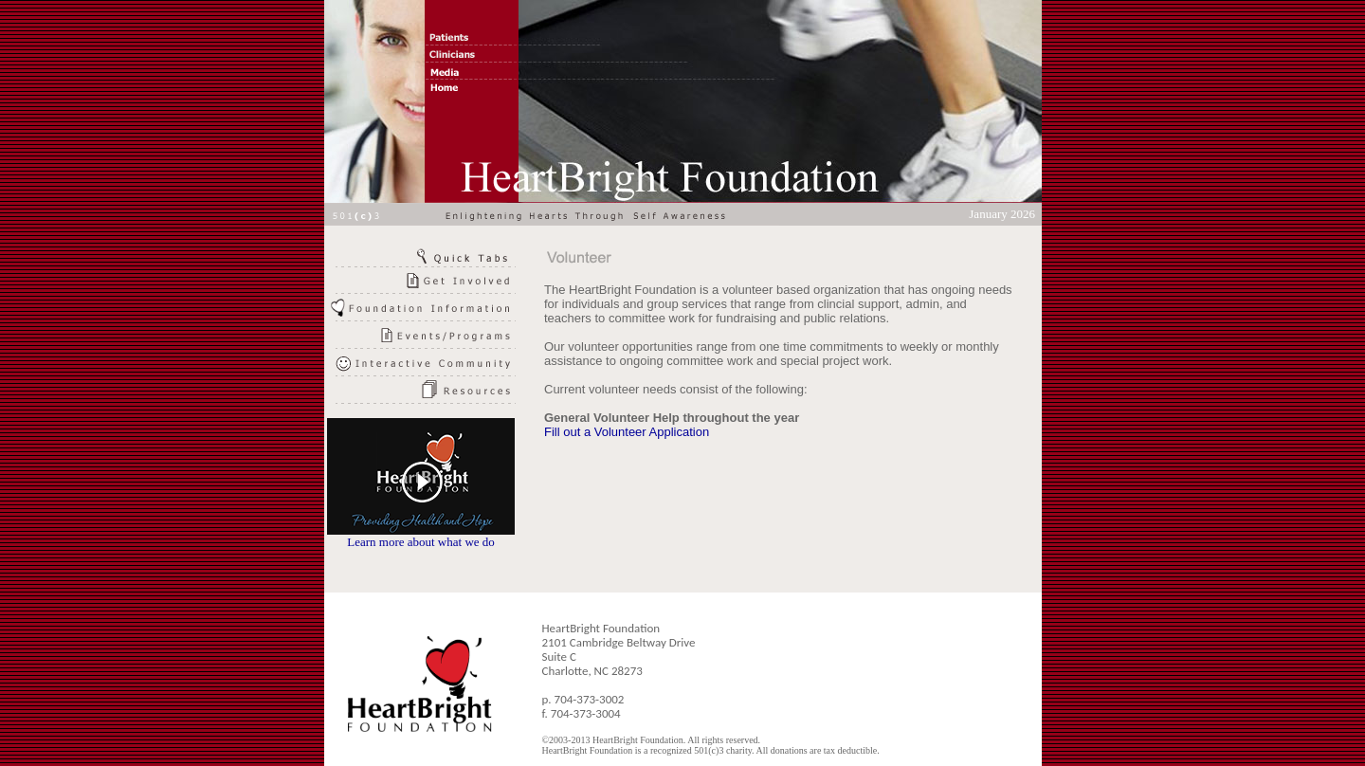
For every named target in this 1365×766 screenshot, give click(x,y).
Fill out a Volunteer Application (626, 432)
